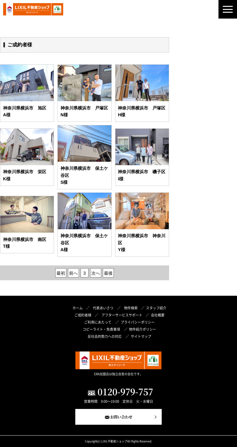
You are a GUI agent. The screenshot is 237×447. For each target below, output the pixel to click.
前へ (73, 273)
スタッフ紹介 (156, 307)
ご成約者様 (82, 314)
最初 (60, 273)
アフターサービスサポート (122, 314)
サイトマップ (141, 336)
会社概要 (157, 314)
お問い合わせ (121, 416)
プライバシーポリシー (138, 322)
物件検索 (131, 307)
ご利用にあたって (98, 322)
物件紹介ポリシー (142, 329)
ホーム (78, 307)
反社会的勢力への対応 (105, 336)
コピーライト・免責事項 (102, 329)
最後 (108, 273)
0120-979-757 (125, 391)
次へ (95, 273)
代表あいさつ (103, 307)
